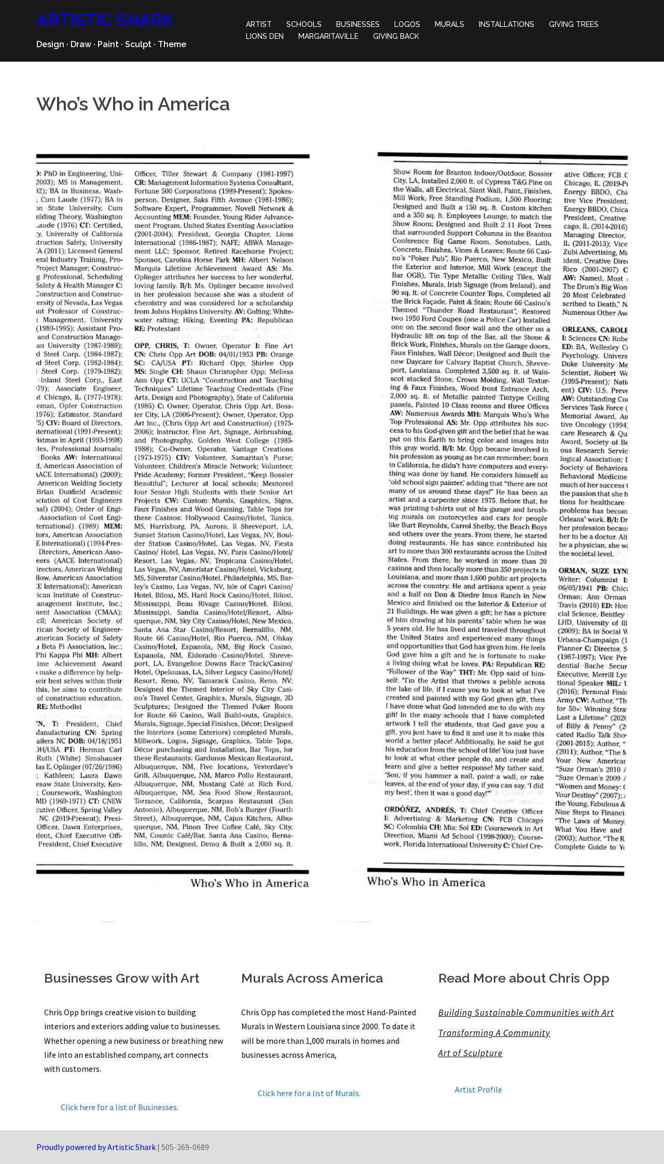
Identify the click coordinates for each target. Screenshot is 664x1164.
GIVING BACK (396, 36)
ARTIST (259, 24)
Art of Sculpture (470, 1053)
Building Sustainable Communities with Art (526, 1012)
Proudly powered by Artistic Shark (96, 1147)
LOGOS (407, 24)
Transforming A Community (494, 1033)
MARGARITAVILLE (328, 36)
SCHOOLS (304, 24)
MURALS (449, 24)
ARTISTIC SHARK (104, 20)
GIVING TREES (574, 24)
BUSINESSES (358, 24)
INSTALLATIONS (506, 24)
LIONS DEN (265, 36)
